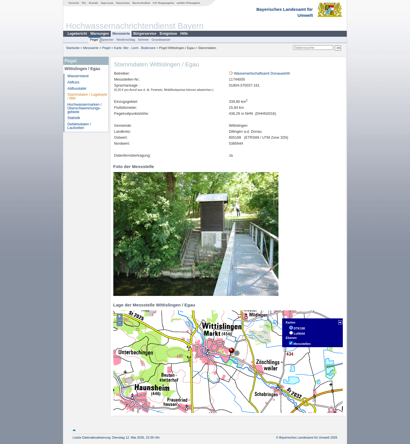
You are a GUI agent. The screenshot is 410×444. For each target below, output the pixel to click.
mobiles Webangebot (188, 2)
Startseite (74, 2)
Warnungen (99, 34)
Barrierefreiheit (141, 2)
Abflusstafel (76, 88)
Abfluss (73, 82)
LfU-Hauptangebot (163, 2)
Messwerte (121, 34)
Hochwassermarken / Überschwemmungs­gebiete (84, 108)
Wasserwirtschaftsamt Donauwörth (262, 73)
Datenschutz (123, 2)
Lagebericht (77, 34)
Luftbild (299, 333)
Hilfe (184, 34)
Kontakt (93, 2)
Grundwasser (161, 39)
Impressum (107, 2)
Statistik (73, 118)
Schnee (143, 39)
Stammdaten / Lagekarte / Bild (87, 96)
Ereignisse (168, 34)
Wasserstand (78, 76)
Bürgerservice (144, 34)
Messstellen (302, 343)
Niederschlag (125, 39)
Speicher (107, 39)
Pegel (94, 39)
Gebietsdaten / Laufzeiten (79, 126)
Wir (84, 2)
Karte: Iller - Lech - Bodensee (135, 48)
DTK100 (299, 328)
